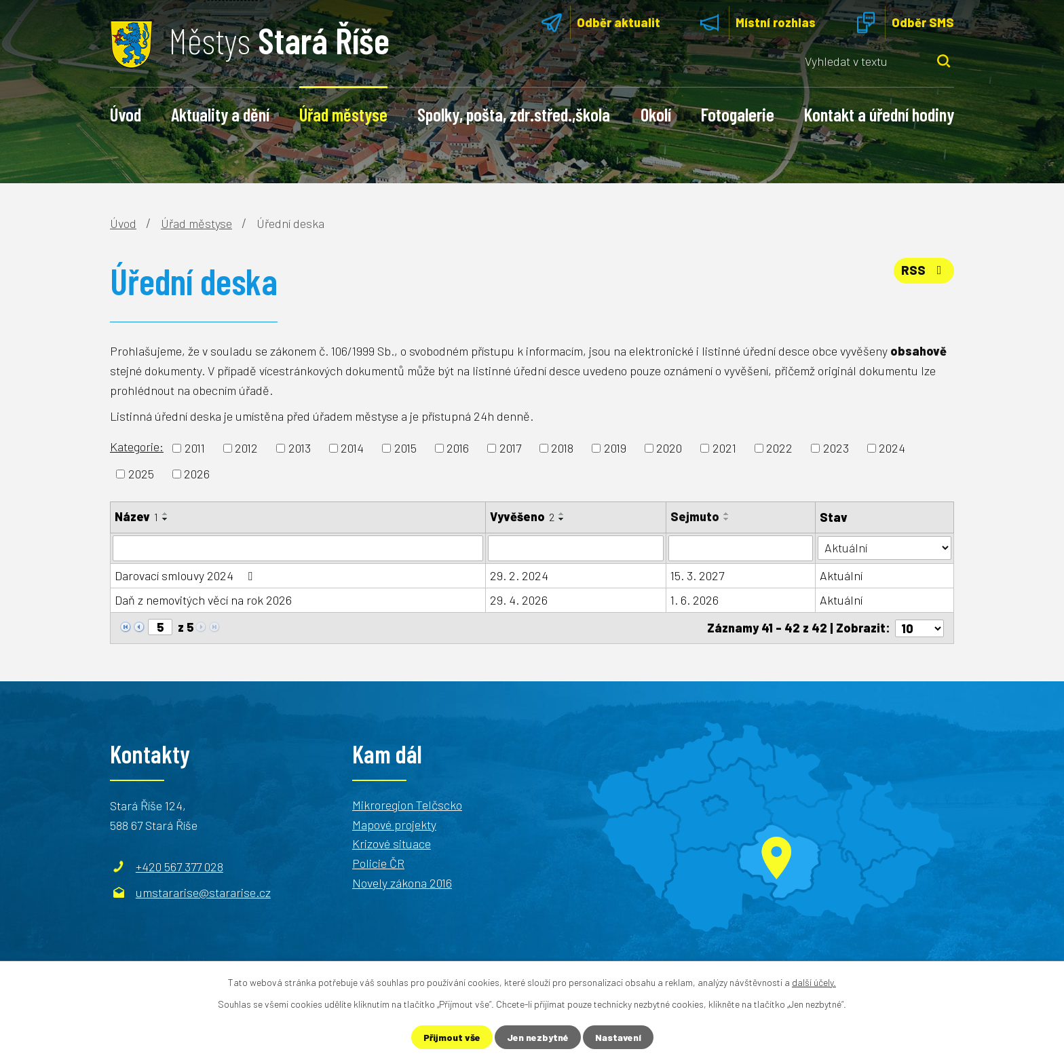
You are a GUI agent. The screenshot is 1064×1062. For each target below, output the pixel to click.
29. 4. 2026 (519, 599)
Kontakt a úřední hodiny (879, 114)
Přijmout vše (451, 1037)
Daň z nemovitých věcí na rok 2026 (203, 599)
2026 (197, 473)
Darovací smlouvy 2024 (186, 575)
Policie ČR (378, 863)
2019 (615, 447)
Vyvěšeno (522, 516)
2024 (892, 447)
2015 (405, 447)
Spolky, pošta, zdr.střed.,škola (513, 114)
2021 (724, 447)
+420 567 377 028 (179, 865)
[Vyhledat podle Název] (298, 548)
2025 (141, 473)
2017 (510, 447)
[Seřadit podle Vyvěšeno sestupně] (561, 519)
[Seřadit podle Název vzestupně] (165, 513)
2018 (562, 447)
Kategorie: (137, 446)
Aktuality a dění (220, 114)
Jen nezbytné (538, 1037)
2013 (299, 447)
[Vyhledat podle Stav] (884, 547)
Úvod (125, 114)
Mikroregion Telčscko (407, 804)
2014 (352, 447)
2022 (779, 447)
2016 (457, 447)
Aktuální (841, 575)
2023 (836, 447)
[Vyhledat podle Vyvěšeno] (576, 548)
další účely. (814, 982)
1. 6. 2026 (694, 599)
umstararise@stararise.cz (203, 891)
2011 (195, 447)
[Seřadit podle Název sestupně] (165, 519)
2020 (669, 447)
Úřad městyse (343, 114)
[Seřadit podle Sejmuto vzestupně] (726, 513)
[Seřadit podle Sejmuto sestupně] (726, 519)
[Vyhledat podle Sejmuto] (740, 548)
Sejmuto (694, 516)
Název (136, 516)
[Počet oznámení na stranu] (919, 628)
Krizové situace (391, 843)
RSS (924, 270)
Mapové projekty (394, 823)
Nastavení (618, 1037)
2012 (246, 447)
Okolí (656, 114)
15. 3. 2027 (697, 575)
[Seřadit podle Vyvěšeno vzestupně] (561, 513)
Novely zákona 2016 (402, 882)
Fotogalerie (737, 114)
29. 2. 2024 (519, 575)
